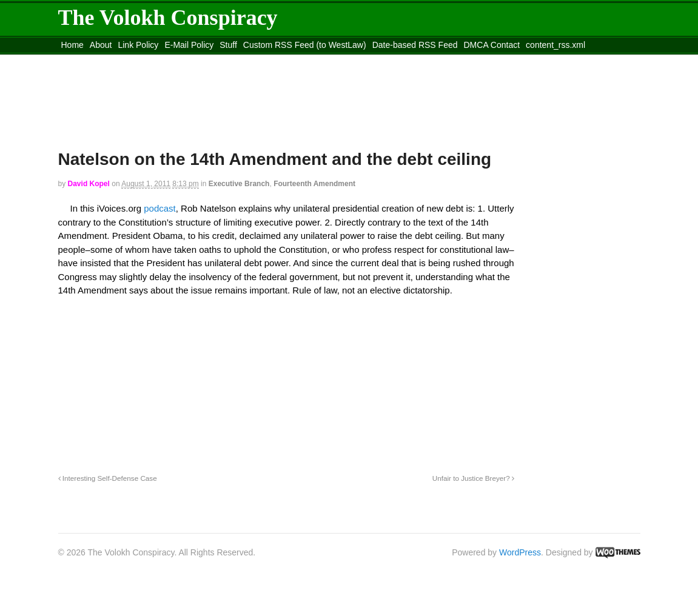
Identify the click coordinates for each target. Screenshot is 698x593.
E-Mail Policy (188, 45)
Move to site (233, 60)
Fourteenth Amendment (314, 183)
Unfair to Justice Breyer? (473, 478)
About (101, 45)
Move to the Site (125, 60)
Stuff (228, 45)
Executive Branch (239, 183)
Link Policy (138, 45)
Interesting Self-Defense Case (107, 478)
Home (72, 45)
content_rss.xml (555, 45)
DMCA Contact (492, 45)
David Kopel (89, 183)
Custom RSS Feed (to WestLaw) (304, 45)
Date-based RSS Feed (415, 45)
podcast (160, 208)
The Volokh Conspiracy (168, 17)
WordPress (520, 552)
